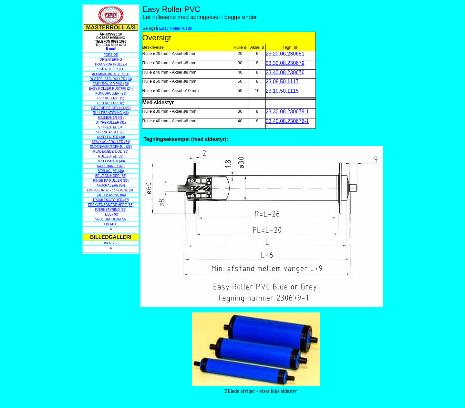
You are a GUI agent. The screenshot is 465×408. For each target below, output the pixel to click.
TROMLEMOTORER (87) (110, 200)
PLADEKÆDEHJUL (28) (111, 151)
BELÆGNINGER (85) (110, 176)
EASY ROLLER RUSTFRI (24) (111, 88)
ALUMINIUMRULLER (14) (110, 74)
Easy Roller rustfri (175, 28)
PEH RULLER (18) (110, 103)
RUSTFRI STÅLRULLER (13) (110, 79)
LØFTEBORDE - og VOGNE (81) (110, 190)
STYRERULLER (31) (111, 122)
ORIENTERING (110, 59)
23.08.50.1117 (282, 81)
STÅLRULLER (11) (110, 69)
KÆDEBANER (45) (111, 166)
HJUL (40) (110, 214)
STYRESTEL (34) (111, 127)
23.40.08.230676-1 (287, 121)
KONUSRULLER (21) (110, 93)
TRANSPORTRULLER (111, 64)
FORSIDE (111, 54)
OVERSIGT (110, 243)
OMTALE (110, 224)
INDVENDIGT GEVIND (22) (110, 108)
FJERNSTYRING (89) (110, 209)
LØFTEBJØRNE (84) (111, 195)
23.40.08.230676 (285, 72)
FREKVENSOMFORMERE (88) (111, 205)
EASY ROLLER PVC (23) (110, 84)
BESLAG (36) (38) (111, 171)
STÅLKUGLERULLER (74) (111, 142)
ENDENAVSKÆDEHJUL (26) (111, 146)
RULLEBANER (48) (111, 161)
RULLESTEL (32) (110, 156)
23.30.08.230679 (285, 63)
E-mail (111, 48)
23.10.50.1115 (282, 91)
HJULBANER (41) (111, 117)
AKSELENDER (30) (111, 137)
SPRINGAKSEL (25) (111, 132)
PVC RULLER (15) (110, 98)
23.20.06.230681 (285, 53)
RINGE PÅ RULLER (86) (111, 180)
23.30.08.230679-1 (287, 111)
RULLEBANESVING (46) (111, 113)
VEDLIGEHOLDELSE (111, 219)
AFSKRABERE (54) (111, 185)
